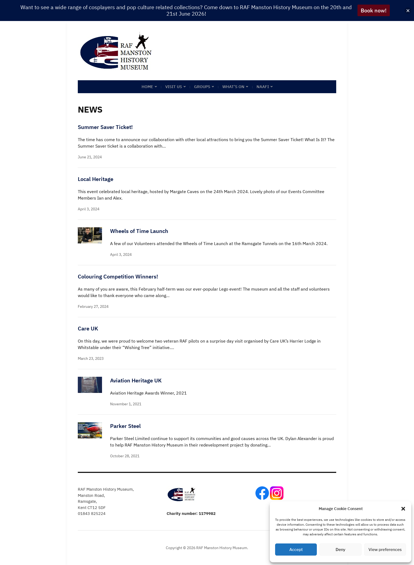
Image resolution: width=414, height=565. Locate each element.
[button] (403, 508)
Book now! (374, 10)
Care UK (88, 328)
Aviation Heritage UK (136, 380)
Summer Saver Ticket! (105, 127)
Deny (340, 549)
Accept (296, 549)
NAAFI (263, 86)
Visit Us (173, 86)
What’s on (233, 86)
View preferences (385, 549)
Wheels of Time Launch (139, 231)
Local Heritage (95, 179)
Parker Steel (125, 426)
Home (147, 86)
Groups (202, 86)
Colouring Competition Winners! (118, 276)
